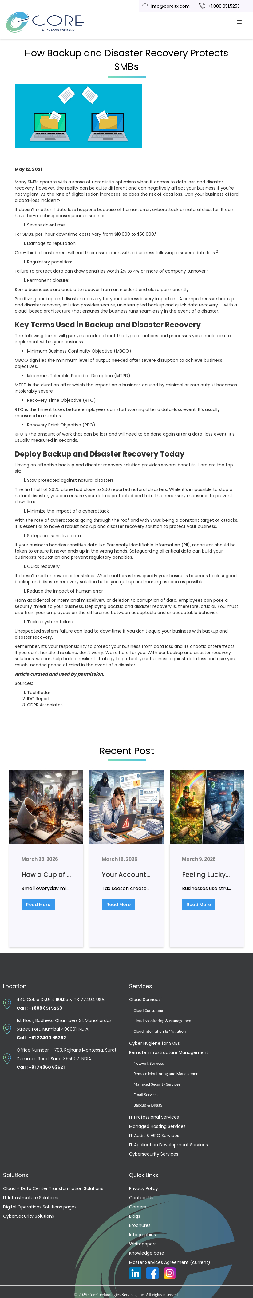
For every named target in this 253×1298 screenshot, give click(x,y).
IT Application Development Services (168, 1145)
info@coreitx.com (170, 6)
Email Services (146, 1094)
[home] (52, 22)
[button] (239, 22)
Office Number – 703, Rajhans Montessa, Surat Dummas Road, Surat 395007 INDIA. (67, 1058)
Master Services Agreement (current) (169, 1262)
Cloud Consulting (148, 1010)
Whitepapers (142, 1244)
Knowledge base (146, 1253)
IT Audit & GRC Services (154, 1135)
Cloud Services (145, 999)
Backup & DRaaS (148, 1105)
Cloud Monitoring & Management (163, 1021)
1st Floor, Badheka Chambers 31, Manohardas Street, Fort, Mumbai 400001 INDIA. (64, 1029)
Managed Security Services (157, 1084)
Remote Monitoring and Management (167, 1073)
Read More (38, 904)
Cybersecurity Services (153, 1154)
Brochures (140, 1225)
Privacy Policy (143, 1188)
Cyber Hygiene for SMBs (154, 1043)
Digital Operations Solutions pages (40, 1207)
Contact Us (141, 1198)
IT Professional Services (154, 1117)
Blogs (134, 1216)
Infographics (142, 1235)
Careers (137, 1207)
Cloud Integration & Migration (160, 1031)
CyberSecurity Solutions (28, 1216)
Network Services (149, 1063)
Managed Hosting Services (157, 1126)
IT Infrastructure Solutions (30, 1198)
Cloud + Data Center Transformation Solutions (53, 1188)
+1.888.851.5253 (224, 6)
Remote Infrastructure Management (168, 1052)
